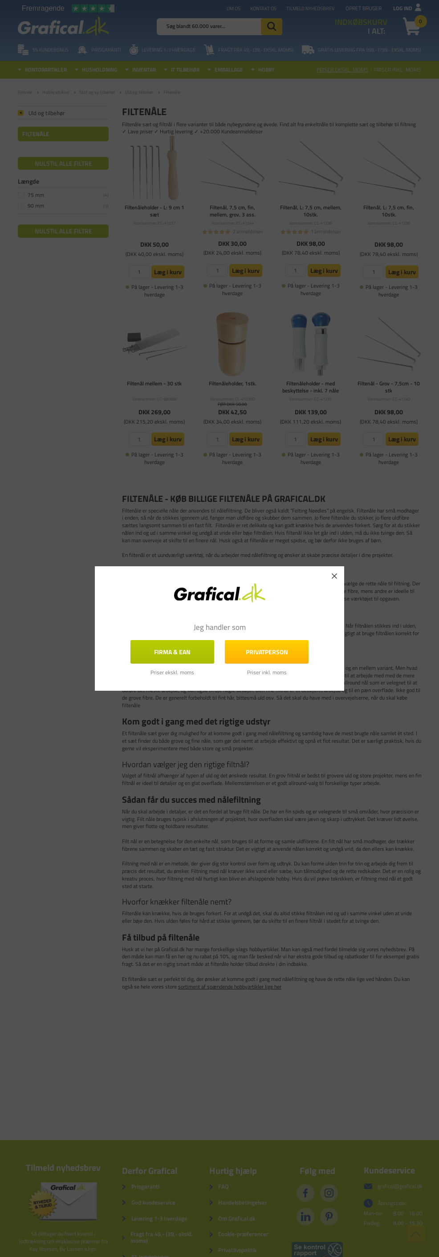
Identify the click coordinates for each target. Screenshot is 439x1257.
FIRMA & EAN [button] (172, 652)
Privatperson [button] (267, 652)
